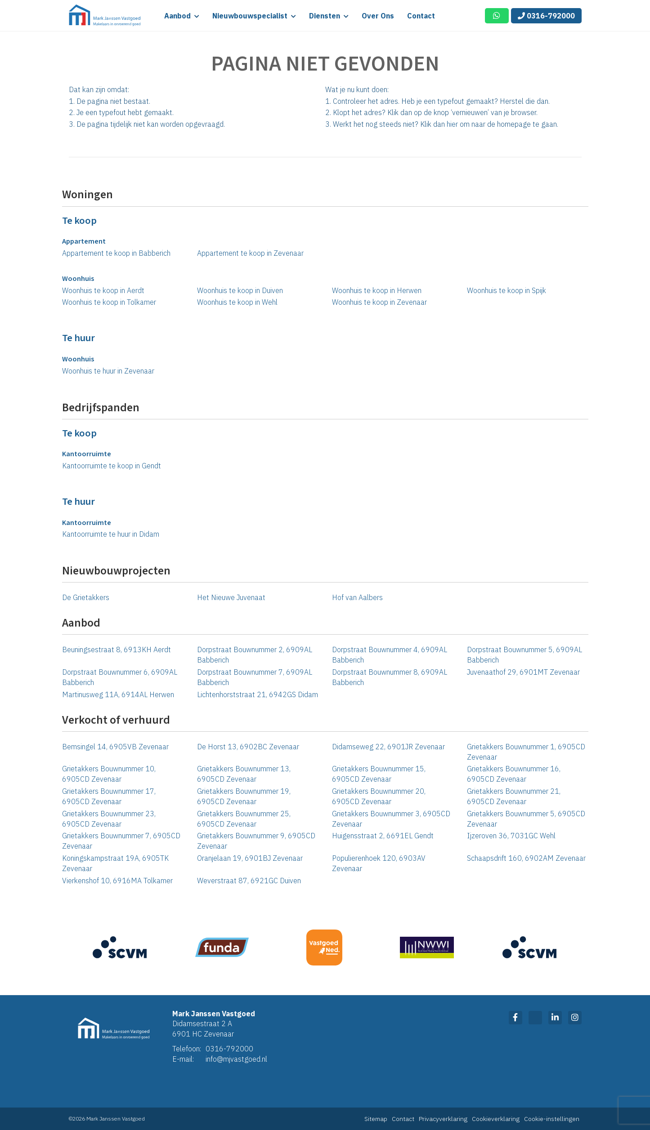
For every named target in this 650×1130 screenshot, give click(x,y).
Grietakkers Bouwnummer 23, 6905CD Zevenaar (109, 818)
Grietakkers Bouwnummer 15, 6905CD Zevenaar (379, 773)
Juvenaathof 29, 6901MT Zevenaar (523, 671)
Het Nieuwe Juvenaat (231, 597)
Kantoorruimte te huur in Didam (110, 533)
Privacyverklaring (443, 1119)
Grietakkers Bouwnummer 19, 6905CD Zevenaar (244, 796)
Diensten (329, 15)
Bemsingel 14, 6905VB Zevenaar (115, 746)
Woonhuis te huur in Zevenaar (108, 370)
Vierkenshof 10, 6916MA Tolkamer (117, 880)
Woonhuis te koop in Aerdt (103, 290)
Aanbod (181, 15)
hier (452, 124)
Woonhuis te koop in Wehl (237, 302)
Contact (421, 15)
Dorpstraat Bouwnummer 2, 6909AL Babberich (254, 654)
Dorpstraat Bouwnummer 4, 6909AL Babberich (389, 654)
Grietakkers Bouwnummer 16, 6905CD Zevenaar (513, 773)
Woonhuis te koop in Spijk (506, 290)
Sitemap (375, 1119)
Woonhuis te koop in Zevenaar (379, 302)
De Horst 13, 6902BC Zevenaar (248, 746)
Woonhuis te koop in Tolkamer (109, 302)
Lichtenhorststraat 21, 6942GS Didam (257, 694)
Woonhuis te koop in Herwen (376, 290)
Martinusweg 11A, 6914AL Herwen (118, 694)
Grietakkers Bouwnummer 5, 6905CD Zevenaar (526, 818)
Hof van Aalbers (357, 597)
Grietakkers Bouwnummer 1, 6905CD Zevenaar (526, 751)
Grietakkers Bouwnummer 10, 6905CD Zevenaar (109, 773)
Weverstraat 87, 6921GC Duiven (249, 880)
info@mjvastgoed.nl (236, 1058)
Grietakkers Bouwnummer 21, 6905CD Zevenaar (513, 796)
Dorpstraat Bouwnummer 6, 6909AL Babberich (119, 677)
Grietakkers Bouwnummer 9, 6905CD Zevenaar (256, 840)
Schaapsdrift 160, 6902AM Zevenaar (526, 858)
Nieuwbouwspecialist (254, 15)
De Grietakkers (85, 597)
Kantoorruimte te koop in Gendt (111, 465)
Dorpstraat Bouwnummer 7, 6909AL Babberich (254, 677)
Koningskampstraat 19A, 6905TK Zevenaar (115, 863)
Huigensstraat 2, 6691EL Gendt (383, 835)
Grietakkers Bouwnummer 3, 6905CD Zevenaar (391, 818)
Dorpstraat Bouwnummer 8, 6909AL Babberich (389, 677)
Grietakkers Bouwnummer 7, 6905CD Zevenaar (121, 840)
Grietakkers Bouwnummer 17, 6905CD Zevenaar (109, 796)
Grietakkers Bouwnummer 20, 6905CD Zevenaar (379, 796)
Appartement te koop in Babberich (116, 253)
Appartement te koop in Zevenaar (250, 253)
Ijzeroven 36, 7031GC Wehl (511, 835)
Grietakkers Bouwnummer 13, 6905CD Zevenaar (244, 773)
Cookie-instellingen (551, 1119)
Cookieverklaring (496, 1119)
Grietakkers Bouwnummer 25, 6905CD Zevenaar (244, 818)
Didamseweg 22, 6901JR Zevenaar (388, 746)
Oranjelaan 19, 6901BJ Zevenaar (250, 858)
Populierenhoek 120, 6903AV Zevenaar (379, 863)
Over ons (378, 15)
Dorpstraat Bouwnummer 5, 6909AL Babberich (524, 654)
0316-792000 (546, 15)
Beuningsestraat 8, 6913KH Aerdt (116, 649)
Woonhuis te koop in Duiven (240, 290)
